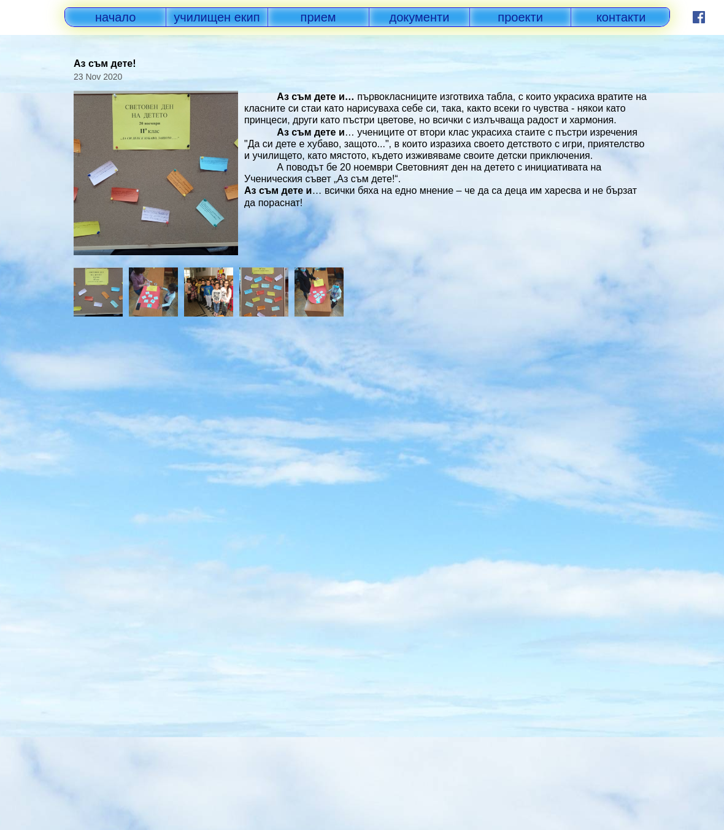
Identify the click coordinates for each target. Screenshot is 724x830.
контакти (621, 17)
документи (420, 17)
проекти (520, 17)
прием (318, 17)
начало (115, 17)
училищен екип (217, 17)
